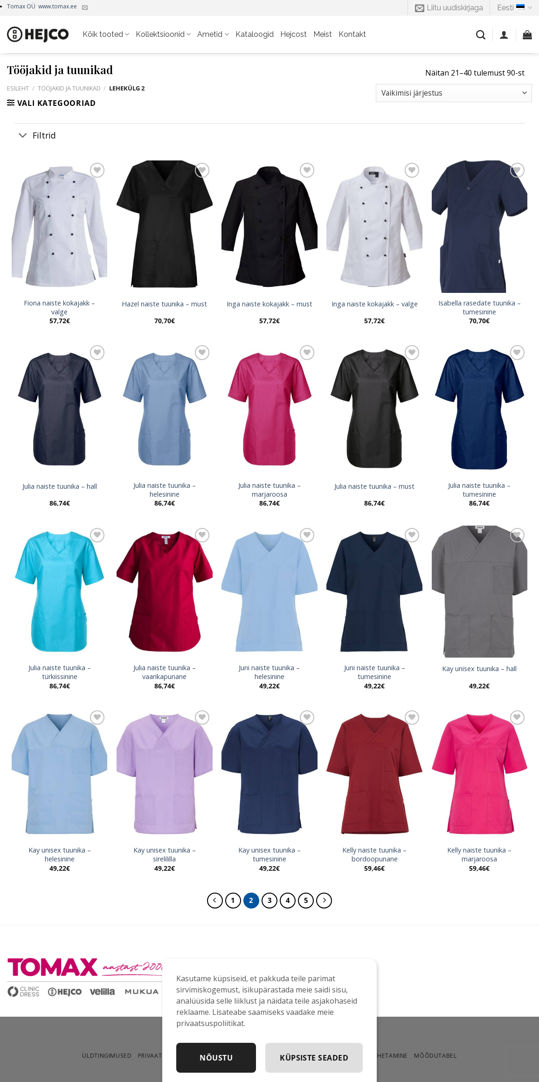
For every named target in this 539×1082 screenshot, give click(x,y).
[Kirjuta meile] (85, 8)
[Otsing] (480, 34)
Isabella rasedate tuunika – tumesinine (479, 307)
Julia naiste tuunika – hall (59, 486)
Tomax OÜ (42, 6)
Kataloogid (254, 34)
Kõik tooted (106, 34)
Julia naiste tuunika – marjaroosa (269, 490)
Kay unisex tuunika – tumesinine (269, 854)
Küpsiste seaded (314, 1058)
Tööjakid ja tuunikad (69, 88)
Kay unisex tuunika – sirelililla (164, 854)
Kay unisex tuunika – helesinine (59, 854)
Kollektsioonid (163, 34)
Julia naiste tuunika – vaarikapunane (164, 672)
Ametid (212, 34)
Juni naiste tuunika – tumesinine (374, 672)
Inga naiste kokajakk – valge (375, 304)
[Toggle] (23, 136)
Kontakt (352, 34)
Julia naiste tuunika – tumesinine (479, 490)
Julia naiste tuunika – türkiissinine (59, 672)
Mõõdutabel (435, 1056)
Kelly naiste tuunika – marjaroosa (479, 854)
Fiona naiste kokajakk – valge (59, 307)
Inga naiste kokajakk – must (269, 304)
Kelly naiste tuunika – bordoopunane (374, 854)
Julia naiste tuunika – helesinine (164, 490)
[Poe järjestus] (454, 93)
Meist (322, 34)
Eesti (514, 8)
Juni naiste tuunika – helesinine (269, 672)
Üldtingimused (106, 1056)
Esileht (18, 88)
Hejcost (293, 34)
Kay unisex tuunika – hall (479, 669)
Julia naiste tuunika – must (374, 486)
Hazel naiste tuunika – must (164, 304)
